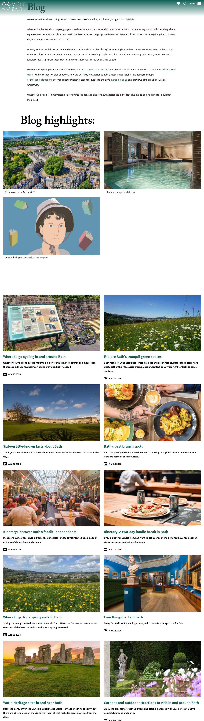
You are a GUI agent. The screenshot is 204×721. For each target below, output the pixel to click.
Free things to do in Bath (123, 617)
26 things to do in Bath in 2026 (20, 192)
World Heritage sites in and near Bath (32, 702)
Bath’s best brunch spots (123, 446)
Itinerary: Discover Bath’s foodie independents (39, 531)
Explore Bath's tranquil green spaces (133, 356)
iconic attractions (43, 79)
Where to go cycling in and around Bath (34, 356)
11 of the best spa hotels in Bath (121, 192)
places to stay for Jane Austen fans (94, 69)
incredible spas (118, 79)
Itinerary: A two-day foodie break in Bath (136, 531)
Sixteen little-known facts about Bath (32, 446)
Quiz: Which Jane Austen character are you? (26, 257)
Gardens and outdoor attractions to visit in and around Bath (151, 702)
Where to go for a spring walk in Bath (32, 617)
